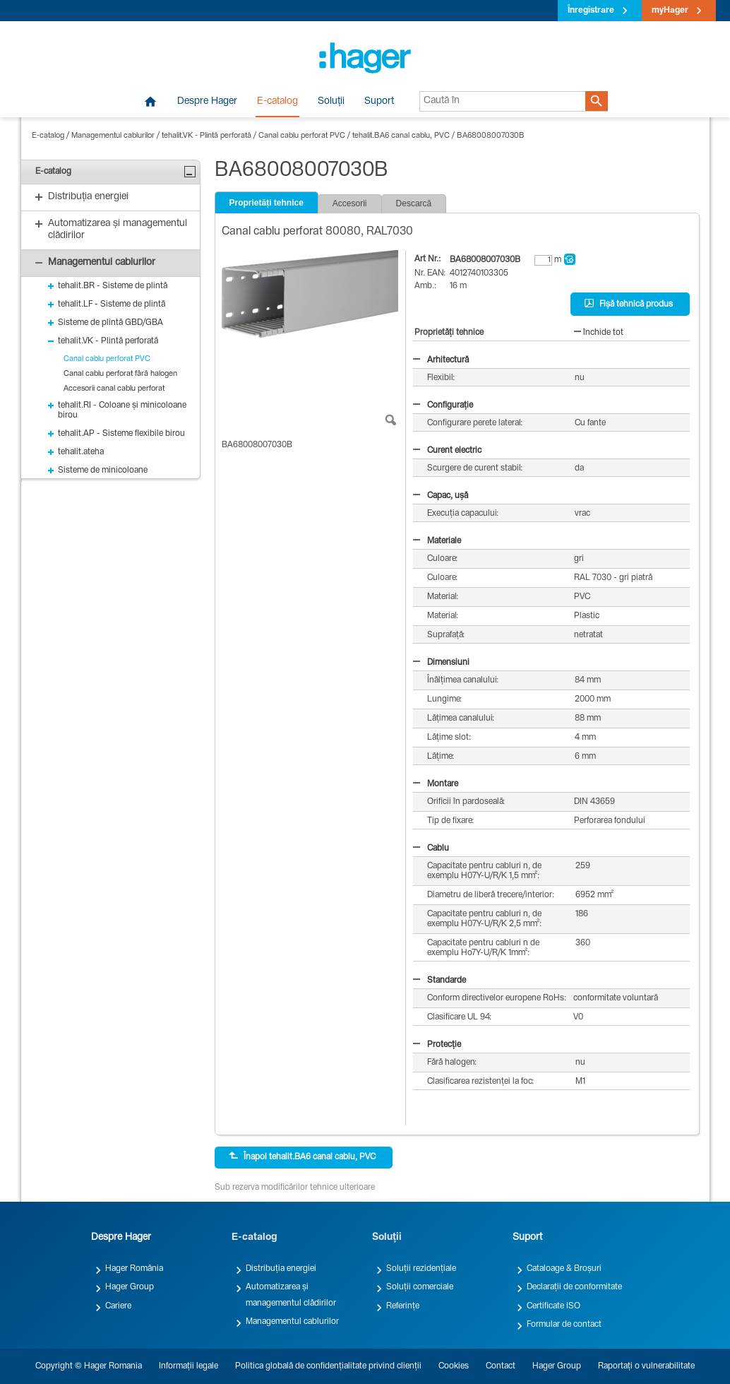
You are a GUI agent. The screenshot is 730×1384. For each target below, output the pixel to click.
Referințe (402, 1306)
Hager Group (129, 1287)
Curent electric (447, 450)
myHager (670, 10)
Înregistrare (591, 10)
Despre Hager (207, 102)
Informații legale (188, 1366)
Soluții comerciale (419, 1287)
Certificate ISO (553, 1306)
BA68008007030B (491, 136)
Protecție (437, 1045)
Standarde (439, 980)
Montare (435, 784)
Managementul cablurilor (113, 136)
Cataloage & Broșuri (564, 1269)
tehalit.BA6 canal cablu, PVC (401, 136)
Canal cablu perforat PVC (301, 136)
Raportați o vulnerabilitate (646, 1366)
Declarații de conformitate (574, 1287)
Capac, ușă (440, 496)
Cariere (118, 1306)
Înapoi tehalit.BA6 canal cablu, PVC (302, 1156)
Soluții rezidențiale (421, 1269)
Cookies (453, 1366)
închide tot (598, 333)
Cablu (431, 848)
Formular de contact (564, 1324)
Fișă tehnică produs (629, 304)
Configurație (443, 405)
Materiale (437, 541)
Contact (500, 1366)
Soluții (331, 102)
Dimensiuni (441, 662)
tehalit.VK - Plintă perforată (206, 136)
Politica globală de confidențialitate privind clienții (328, 1366)
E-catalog (277, 102)
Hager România (134, 1269)
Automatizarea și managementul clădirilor (291, 1295)
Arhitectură (441, 360)
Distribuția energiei (281, 1269)
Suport (379, 102)
